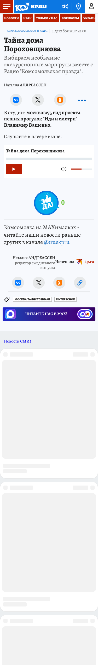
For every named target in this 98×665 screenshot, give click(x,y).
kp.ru (89, 261)
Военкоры (70, 18)
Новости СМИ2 (18, 341)
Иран (27, 18)
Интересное (65, 299)
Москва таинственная (32, 299)
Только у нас (46, 18)
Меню (5, 6)
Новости (11, 18)
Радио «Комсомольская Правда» (27, 31)
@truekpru (57, 242)
